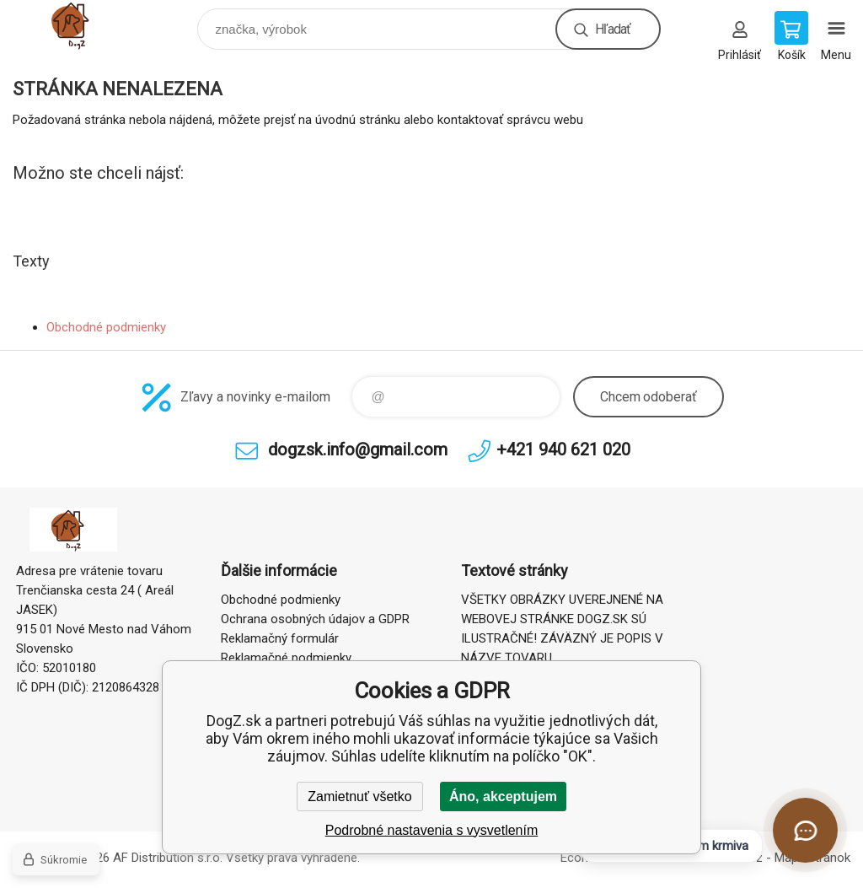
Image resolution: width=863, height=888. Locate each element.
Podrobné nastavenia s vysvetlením (432, 830)
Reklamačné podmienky (286, 657)
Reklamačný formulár (280, 638)
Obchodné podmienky (106, 327)
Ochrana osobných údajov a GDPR (315, 619)
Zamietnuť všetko (359, 796)
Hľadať (612, 29)
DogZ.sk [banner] (87, 25)
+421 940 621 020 (563, 449)
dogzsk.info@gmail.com (358, 449)
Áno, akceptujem (503, 796)
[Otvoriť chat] (805, 830)
